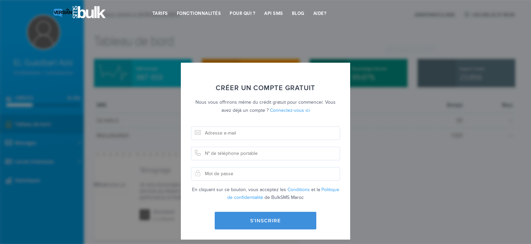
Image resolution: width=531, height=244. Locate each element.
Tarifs (160, 13)
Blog (298, 13)
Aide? (320, 13)
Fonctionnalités (199, 13)
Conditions (299, 189)
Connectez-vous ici (290, 110)
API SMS (273, 13)
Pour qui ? (242, 13)
